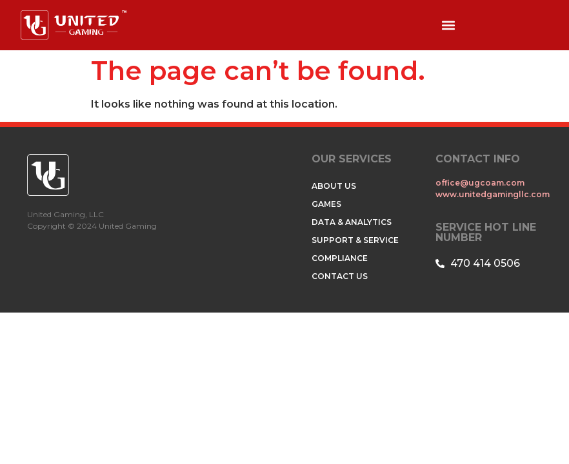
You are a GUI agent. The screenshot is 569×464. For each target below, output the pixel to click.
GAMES (326, 204)
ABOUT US (334, 186)
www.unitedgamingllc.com (492, 194)
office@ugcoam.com (480, 183)
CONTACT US (340, 276)
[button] (448, 25)
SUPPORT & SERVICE (355, 240)
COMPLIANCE (340, 258)
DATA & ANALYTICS (352, 222)
